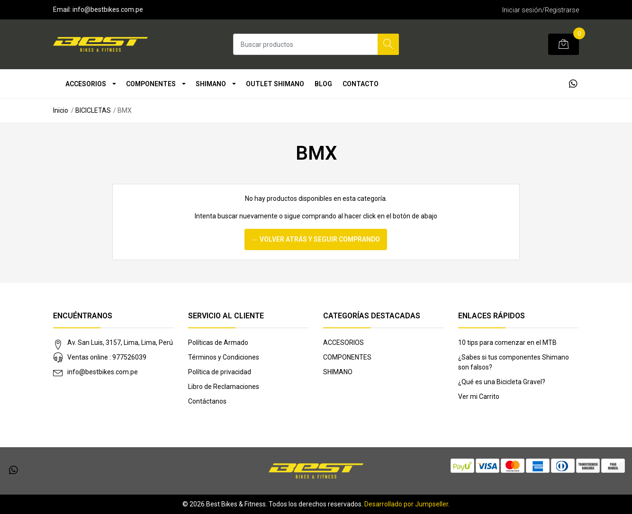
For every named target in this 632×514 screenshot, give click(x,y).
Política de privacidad (219, 372)
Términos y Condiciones (223, 357)
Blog (323, 84)
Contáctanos (207, 401)
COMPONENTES (151, 84)
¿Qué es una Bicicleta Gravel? (501, 382)
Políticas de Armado (218, 342)
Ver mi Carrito (478, 396)
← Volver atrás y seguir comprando (316, 239)
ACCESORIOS (85, 84)
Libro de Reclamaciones (223, 386)
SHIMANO (211, 84)
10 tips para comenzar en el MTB (507, 342)
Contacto (361, 84)
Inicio (60, 110)
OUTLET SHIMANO (275, 84)
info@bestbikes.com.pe (102, 372)
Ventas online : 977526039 (106, 357)
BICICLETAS (93, 110)
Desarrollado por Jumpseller (406, 504)
